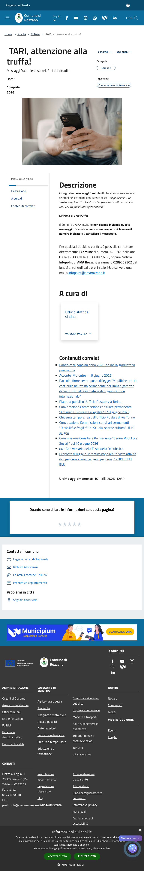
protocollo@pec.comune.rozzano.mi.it (27, 805)
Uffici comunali (11, 712)
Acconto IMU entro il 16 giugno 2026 (85, 375)
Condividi (105, 52)
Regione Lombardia (18, 5)
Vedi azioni (124, 52)
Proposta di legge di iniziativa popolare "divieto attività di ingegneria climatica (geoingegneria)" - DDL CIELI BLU (97, 459)
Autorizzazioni (47, 728)
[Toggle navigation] (7, 17)
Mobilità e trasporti (85, 717)
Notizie (35, 34)
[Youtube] (74, 17)
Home (8, 34)
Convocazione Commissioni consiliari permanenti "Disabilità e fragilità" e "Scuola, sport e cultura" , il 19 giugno (96, 428)
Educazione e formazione (46, 751)
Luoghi (112, 737)
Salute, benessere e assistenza (85, 726)
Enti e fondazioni (13, 718)
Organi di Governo (13, 698)
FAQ (40, 798)
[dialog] (72, 848)
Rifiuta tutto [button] (87, 856)
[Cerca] (136, 18)
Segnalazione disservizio (46, 789)
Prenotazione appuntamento (47, 777)
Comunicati (115, 705)
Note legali (79, 811)
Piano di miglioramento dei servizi (87, 795)
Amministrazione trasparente (83, 777)
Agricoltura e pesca (50, 701)
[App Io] (113, 17)
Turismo (78, 747)
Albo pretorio (81, 786)
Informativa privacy (85, 805)
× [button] (139, 830)
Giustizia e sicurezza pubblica (86, 701)
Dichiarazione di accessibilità (83, 821)
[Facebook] (65, 17)
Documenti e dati (13, 744)
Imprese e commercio (86, 710)
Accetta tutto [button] (57, 856)
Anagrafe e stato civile (52, 715)
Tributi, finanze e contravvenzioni (83, 738)
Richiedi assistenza (50, 805)
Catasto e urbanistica (51, 735)
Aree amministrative (15, 705)
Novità (21, 34)
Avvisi (112, 712)
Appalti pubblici (47, 721)
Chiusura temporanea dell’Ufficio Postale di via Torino (97, 417)
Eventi (112, 730)
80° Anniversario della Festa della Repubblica (91, 448)
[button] (72, 865)
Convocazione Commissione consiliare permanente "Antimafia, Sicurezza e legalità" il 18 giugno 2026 (95, 409)
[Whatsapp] (93, 17)
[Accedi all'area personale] (128, 5)
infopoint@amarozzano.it (86, 272)
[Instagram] (84, 17)
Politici (6, 725)
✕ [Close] (139, 838)
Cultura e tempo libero (52, 742)
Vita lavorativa (82, 754)
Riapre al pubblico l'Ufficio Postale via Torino (90, 401)
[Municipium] (103, 17)
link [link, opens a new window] (108, 848)
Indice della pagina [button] (22, 179)
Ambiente (44, 708)
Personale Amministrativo (12, 735)
